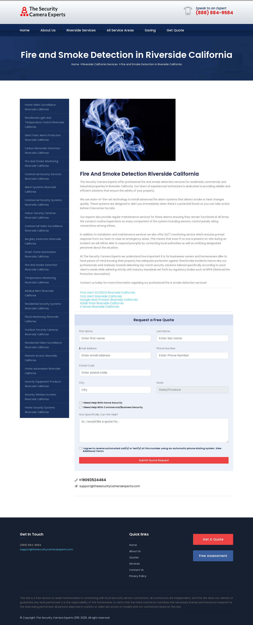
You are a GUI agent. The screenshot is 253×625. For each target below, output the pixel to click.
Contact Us (136, 570)
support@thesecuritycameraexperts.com (109, 486)
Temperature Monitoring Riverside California (40, 280)
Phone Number (166, 348)
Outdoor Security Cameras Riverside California (41, 332)
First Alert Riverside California (101, 296)
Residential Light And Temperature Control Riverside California (44, 122)
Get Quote (175, 30)
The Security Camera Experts (54, 618)
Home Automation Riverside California (42, 371)
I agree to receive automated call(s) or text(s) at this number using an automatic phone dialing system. (152, 449)
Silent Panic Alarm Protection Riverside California (43, 137)
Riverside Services (81, 30)
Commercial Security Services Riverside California (43, 176)
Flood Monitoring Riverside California (42, 319)
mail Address (88, 348)
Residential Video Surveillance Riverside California (43, 345)
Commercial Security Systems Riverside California (43, 202)
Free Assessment (213, 555)
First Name (86, 331)
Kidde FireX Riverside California (102, 303)
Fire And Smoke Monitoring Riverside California (41, 163)
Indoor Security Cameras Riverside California (40, 215)
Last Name (163, 331)
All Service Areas (120, 30)
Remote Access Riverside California (41, 358)
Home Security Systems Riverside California (40, 410)
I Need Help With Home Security (102, 402)
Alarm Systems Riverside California (40, 189)
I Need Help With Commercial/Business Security (113, 407)
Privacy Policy (137, 576)
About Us (48, 30)
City (81, 383)
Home (25, 30)
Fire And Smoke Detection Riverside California (41, 267)
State (160, 383)
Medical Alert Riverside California (39, 293)
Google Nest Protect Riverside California (108, 300)
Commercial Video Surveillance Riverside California (44, 228)
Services (134, 563)
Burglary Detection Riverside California (43, 241)
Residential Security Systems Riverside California (43, 306)
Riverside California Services (100, 64)
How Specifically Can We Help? (98, 414)
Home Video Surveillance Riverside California (40, 107)
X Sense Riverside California (99, 307)
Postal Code (86, 365)
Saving (150, 30)
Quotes (134, 557)
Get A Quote (213, 539)
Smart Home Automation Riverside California (40, 254)
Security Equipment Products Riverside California (43, 384)
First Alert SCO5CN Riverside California (107, 292)
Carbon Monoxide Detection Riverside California (42, 150)
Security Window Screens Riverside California (40, 397)
